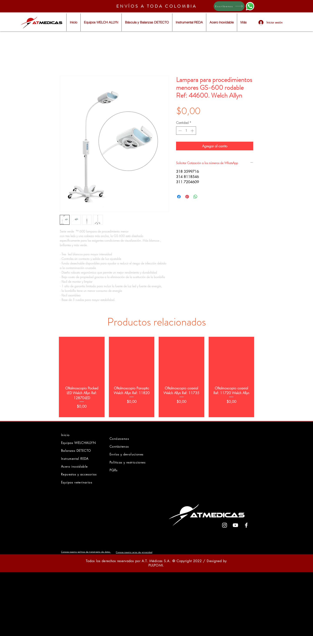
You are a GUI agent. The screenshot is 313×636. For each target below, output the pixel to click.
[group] (156, 377)
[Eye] (250, 6)
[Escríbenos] (229, 6)
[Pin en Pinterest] (187, 196)
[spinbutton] (186, 131)
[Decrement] (180, 131)
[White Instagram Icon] (224, 525)
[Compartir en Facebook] (178, 196)
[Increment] (193, 131)
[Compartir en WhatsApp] (195, 196)
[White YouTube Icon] (235, 525)
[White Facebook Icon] (246, 525)
